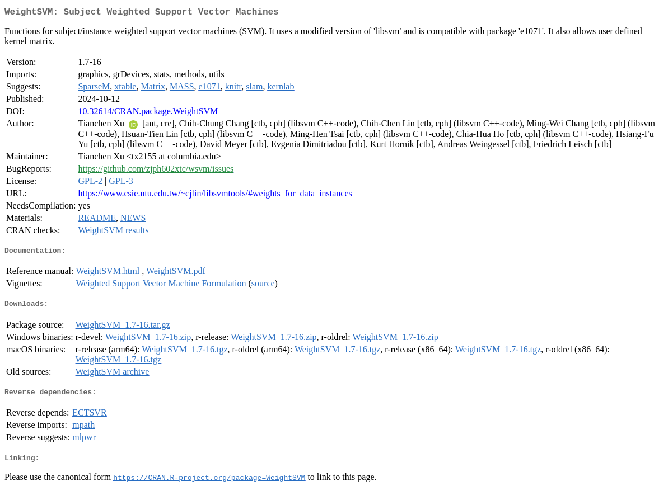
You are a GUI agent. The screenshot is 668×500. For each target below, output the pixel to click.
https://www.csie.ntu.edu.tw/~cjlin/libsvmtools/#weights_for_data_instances (215, 195)
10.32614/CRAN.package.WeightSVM (148, 113)
